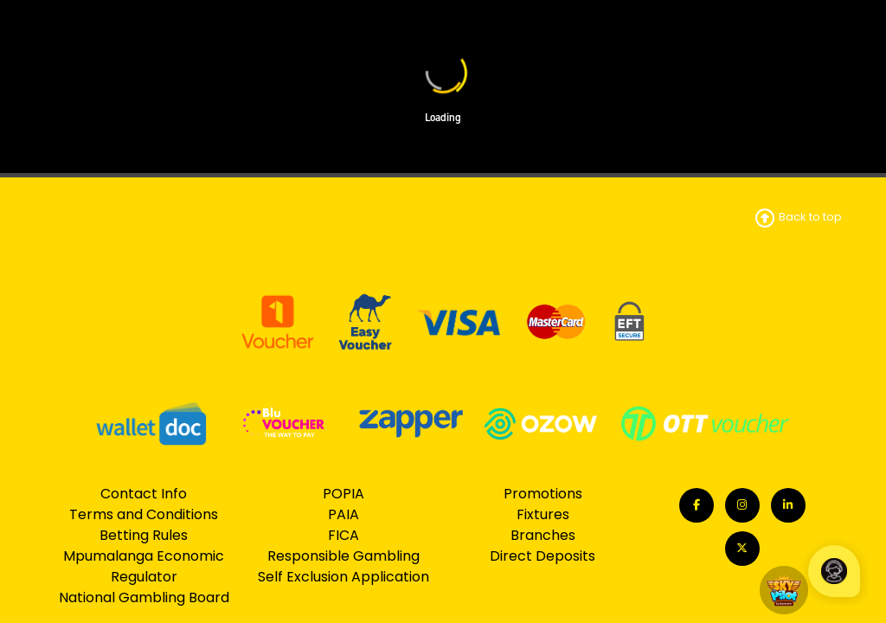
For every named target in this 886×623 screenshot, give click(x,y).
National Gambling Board (144, 597)
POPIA (343, 494)
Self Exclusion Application (343, 577)
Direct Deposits (542, 556)
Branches (542, 535)
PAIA (343, 514)
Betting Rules (144, 535)
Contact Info (143, 494)
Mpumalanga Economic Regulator (143, 566)
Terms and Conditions (143, 514)
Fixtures (543, 514)
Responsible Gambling (343, 556)
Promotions (543, 494)
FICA (343, 535)
